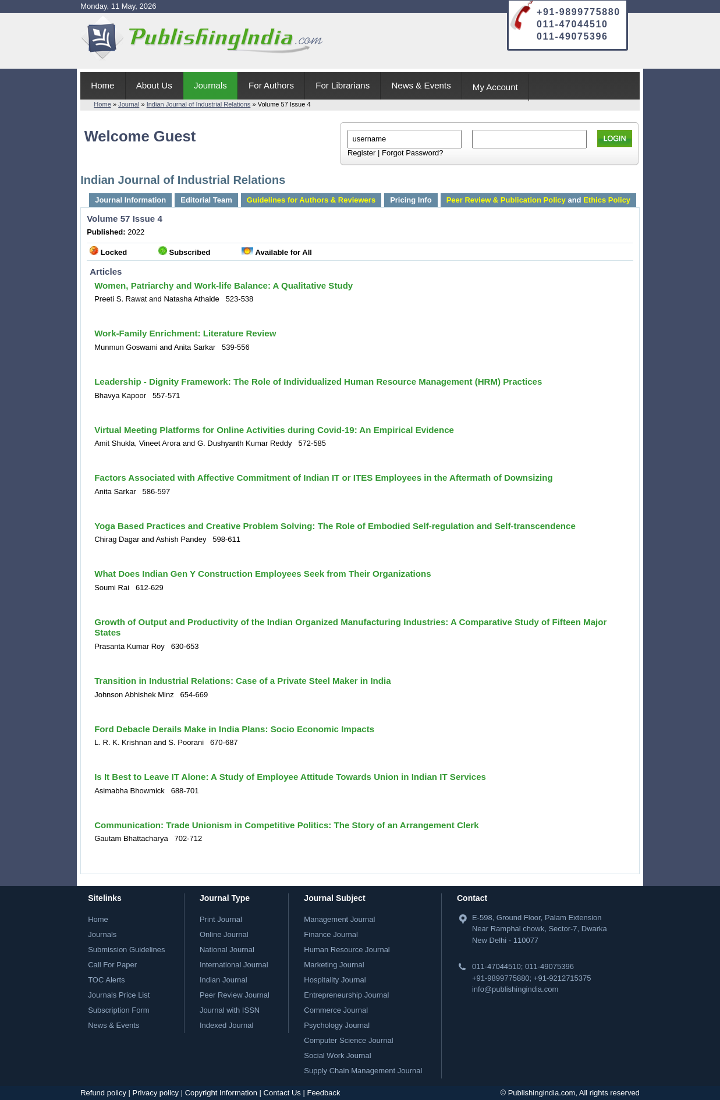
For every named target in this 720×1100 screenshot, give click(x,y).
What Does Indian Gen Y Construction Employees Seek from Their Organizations (262, 574)
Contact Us (282, 1092)
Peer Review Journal (234, 995)
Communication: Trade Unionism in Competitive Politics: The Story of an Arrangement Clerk (286, 825)
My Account (495, 87)
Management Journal (339, 919)
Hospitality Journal (335, 979)
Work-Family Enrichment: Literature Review (185, 333)
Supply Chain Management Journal (363, 1070)
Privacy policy (156, 1092)
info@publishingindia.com (515, 989)
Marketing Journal (334, 964)
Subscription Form (118, 1010)
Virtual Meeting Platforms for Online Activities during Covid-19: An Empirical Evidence (274, 430)
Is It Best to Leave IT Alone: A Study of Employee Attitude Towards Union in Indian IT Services (290, 777)
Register (361, 152)
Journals (210, 85)
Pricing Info (411, 200)
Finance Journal (331, 934)
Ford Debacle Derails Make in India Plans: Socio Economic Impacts (234, 729)
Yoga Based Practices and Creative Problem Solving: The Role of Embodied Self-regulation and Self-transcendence (335, 526)
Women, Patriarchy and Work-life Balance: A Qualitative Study (223, 285)
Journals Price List (119, 995)
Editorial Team (206, 200)
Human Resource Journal (346, 949)
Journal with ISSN (230, 1010)
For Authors (271, 85)
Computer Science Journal (348, 1040)
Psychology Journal (337, 1025)
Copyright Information (221, 1092)
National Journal (227, 949)
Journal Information (130, 200)
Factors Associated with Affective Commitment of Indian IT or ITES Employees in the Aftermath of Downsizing (323, 477)
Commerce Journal (336, 1010)
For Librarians (342, 85)
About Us (154, 85)
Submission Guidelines (126, 949)
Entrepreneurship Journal (346, 995)
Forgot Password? (413, 152)
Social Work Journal (337, 1055)
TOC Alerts (106, 979)
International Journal (234, 964)
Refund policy (103, 1092)
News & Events (421, 85)
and (538, 200)
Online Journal (224, 934)
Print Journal (221, 919)
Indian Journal (223, 979)
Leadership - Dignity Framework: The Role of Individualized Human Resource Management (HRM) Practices (318, 381)
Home (102, 85)
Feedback (323, 1092)
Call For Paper (112, 964)
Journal (128, 104)
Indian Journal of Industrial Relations (199, 104)
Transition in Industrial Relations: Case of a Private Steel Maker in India (242, 681)
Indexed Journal (227, 1025)
